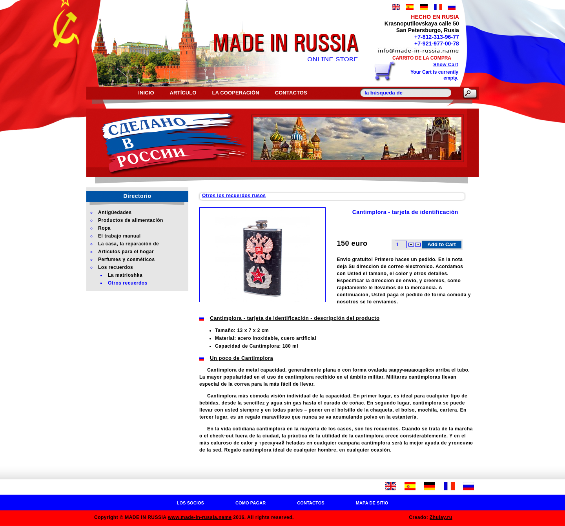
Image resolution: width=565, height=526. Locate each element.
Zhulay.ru (441, 517)
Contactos (291, 93)
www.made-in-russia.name (199, 517)
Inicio (146, 93)
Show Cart (445, 64)
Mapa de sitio (372, 503)
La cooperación (235, 93)
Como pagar (250, 503)
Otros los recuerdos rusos (234, 195)
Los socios (190, 503)
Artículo (183, 93)
